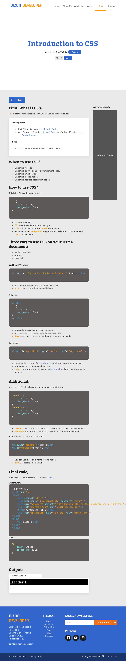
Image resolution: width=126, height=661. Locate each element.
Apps (89, 6)
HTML (50, 477)
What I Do (78, 6)
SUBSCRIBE (107, 622)
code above (47, 363)
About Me (67, 6)
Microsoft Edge (49, 132)
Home (56, 6)
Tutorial (75, 52)
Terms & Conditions (18, 656)
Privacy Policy (36, 656)
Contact (112, 6)
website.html (54, 369)
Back (15, 100)
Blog (101, 6)
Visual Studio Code (48, 129)
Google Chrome (29, 135)
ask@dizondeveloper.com (21, 643)
